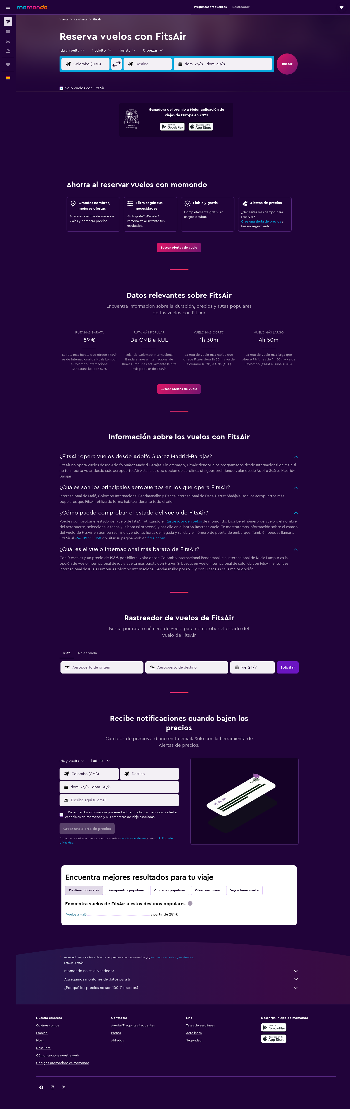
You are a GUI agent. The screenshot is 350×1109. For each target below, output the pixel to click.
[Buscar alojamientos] (8, 31)
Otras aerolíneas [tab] (211, 890)
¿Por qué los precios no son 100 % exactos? (185, 988)
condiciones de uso (137, 838)
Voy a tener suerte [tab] (248, 890)
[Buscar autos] (8, 41)
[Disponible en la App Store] (204, 127)
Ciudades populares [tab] (173, 890)
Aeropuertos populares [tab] (130, 890)
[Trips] (8, 64)
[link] (183, 247)
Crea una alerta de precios (265, 221)
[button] (8, 7)
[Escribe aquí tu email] (128, 800)
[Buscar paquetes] (8, 51)
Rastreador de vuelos (187, 521)
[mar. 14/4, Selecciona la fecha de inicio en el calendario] (257, 667)
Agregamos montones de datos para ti (185, 979)
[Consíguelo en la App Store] (279, 1038)
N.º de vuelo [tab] (91, 653)
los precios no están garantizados (175, 957)
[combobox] (76, 50)
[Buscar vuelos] (8, 21)
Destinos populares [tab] (88, 890)
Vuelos (68, 19)
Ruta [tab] (71, 653)
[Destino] (161, 64)
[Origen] (99, 64)
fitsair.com (160, 538)
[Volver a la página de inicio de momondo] (32, 7)
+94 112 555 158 (92, 538)
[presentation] (204, 126)
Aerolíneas (84, 19)
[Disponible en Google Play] (176, 127)
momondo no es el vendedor (185, 971)
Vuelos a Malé (80, 914)
